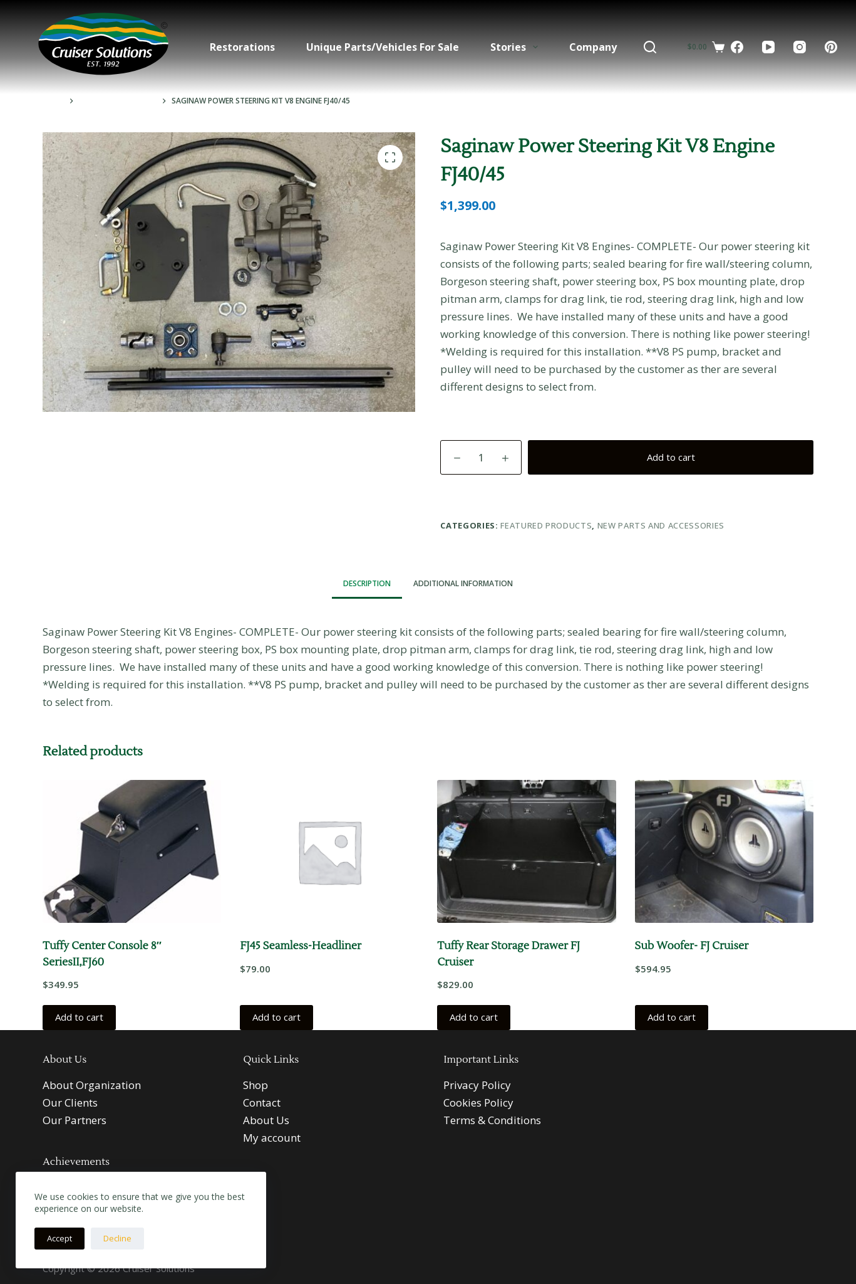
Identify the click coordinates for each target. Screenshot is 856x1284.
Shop (255, 1085)
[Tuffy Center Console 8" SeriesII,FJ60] (132, 851)
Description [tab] (367, 583)
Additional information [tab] (463, 583)
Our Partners (74, 1120)
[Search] (650, 47)
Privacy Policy (477, 1085)
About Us (266, 1120)
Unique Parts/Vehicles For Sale (382, 47)
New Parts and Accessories (661, 525)
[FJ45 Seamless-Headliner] (329, 851)
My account (272, 1137)
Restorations (242, 47)
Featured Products (546, 525)
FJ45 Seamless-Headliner (300, 946)
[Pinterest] (831, 47)
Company (593, 47)
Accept (59, 1238)
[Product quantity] (481, 457)
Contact (262, 1102)
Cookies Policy (478, 1102)
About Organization (92, 1085)
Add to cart (671, 457)
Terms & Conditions (492, 1120)
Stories (516, 47)
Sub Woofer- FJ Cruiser (692, 946)
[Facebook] (737, 47)
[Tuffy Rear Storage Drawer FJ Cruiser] (526, 851)
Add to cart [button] (79, 1017)
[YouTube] (768, 47)
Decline (117, 1238)
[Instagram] (799, 47)
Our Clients (70, 1102)
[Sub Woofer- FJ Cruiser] (724, 851)
